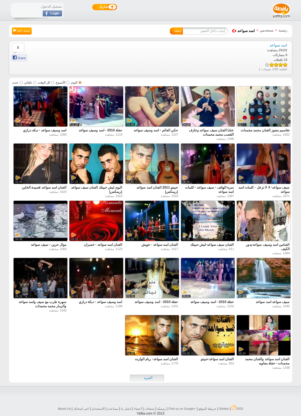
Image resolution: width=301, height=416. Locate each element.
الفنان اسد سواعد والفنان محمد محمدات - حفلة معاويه (267, 361)
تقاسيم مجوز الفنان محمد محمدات (265, 130)
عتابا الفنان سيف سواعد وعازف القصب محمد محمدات (211, 132)
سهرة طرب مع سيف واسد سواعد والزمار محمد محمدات (43, 304)
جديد (15, 82)
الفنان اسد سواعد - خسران (103, 245)
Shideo (224, 408)
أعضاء (138, 408)
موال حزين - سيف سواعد (48, 245)
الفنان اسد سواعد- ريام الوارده (156, 359)
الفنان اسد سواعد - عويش (159, 245)
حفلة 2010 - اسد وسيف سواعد (100, 130)
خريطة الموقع (207, 408)
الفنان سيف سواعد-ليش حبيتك (212, 245)
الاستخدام (98, 408)
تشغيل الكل (22, 30)
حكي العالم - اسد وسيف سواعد (156, 130)
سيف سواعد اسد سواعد (272, 302)
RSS (237, 408)
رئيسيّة (161, 408)
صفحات (149, 408)
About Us (64, 408)
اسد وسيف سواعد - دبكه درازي (45, 130)
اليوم (74, 82)
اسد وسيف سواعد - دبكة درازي (100, 302)
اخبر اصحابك (81, 408)
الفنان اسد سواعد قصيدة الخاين (44, 187)
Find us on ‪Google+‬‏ (182, 408)
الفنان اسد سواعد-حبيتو (217, 359)
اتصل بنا (126, 408)
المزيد (148, 378)
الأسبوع (60, 82)
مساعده (112, 408)
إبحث (177, 31)
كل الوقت (44, 82)
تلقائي (28, 82)
